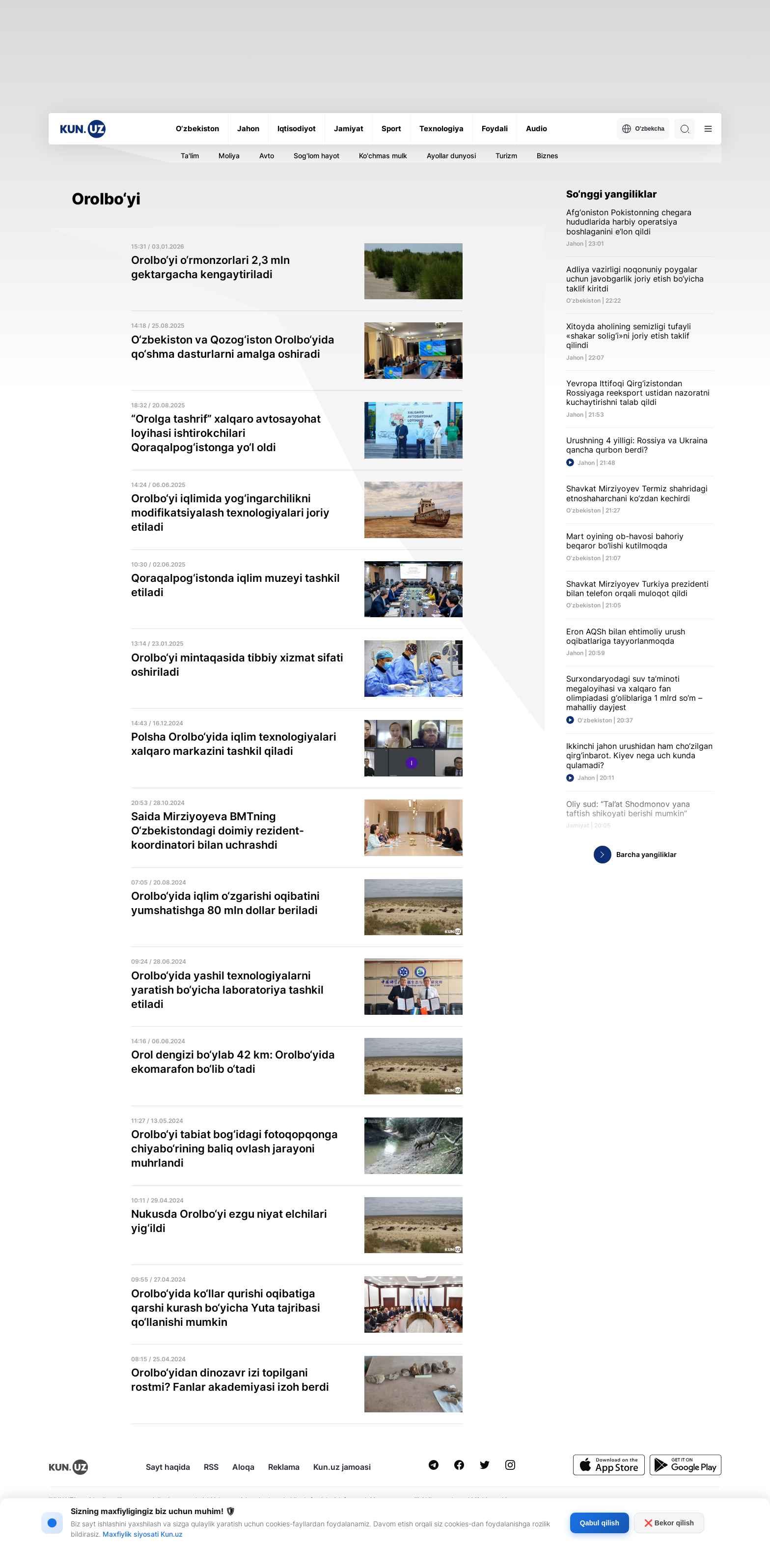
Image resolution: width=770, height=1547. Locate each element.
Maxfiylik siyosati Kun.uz (143, 1534)
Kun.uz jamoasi (342, 1467)
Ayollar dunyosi (451, 155)
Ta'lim (190, 155)
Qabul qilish (599, 1523)
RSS (211, 1467)
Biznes (547, 155)
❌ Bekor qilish (669, 1523)
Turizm (506, 155)
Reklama (284, 1467)
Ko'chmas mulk (383, 155)
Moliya (229, 155)
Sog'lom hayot (316, 155)
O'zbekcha (643, 129)
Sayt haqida (168, 1467)
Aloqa (243, 1467)
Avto (266, 155)
